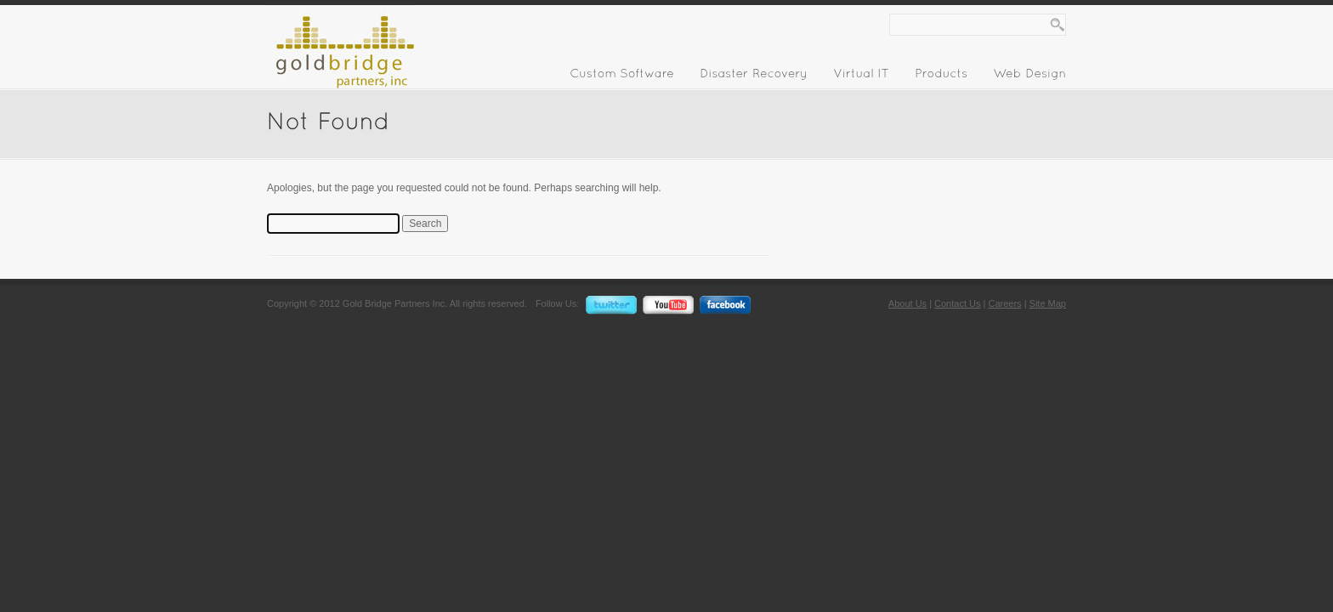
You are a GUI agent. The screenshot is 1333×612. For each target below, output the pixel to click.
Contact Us (957, 303)
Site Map (1048, 303)
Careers (1004, 303)
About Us (907, 303)
